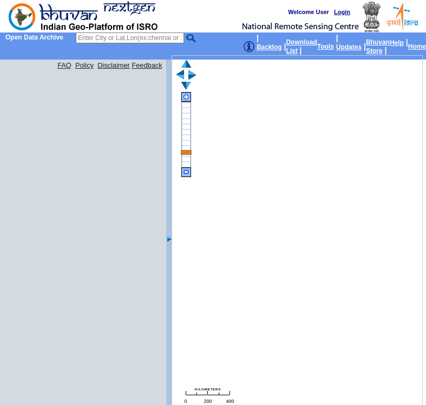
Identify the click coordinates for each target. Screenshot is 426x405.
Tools (325, 46)
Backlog (269, 47)
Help (397, 43)
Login (342, 12)
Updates (349, 47)
